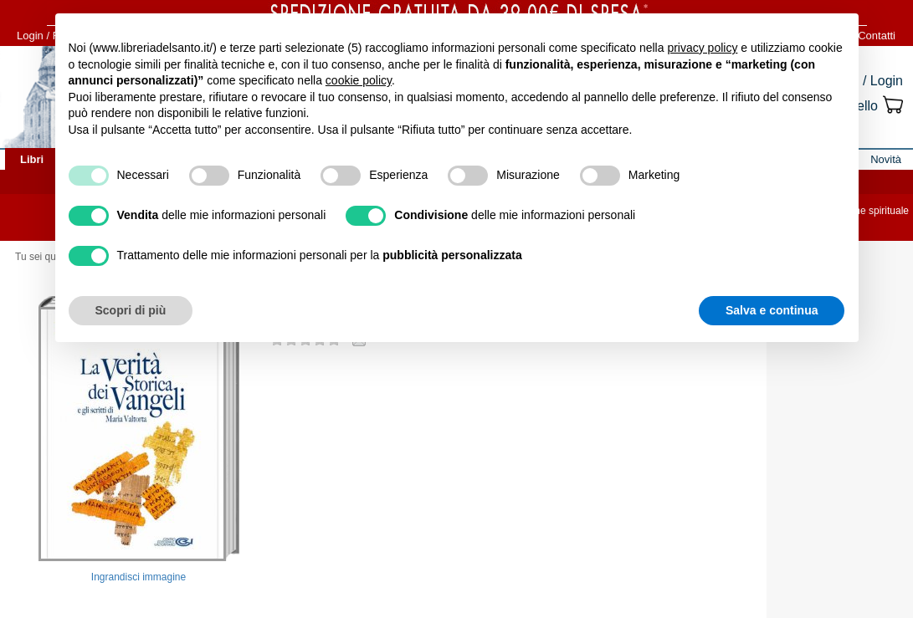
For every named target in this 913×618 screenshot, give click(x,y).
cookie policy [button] (359, 80)
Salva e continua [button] (772, 310)
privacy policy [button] (702, 47)
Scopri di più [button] (131, 310)
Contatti (876, 35)
